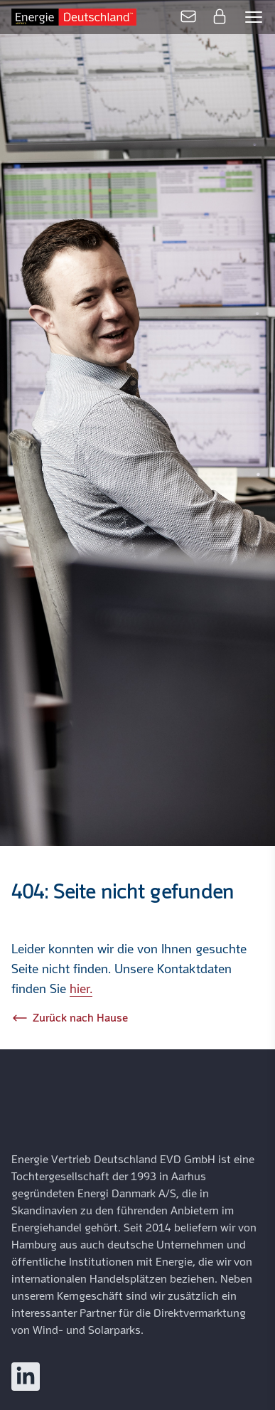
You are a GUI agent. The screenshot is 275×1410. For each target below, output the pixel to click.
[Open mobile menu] (253, 17)
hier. (81, 989)
